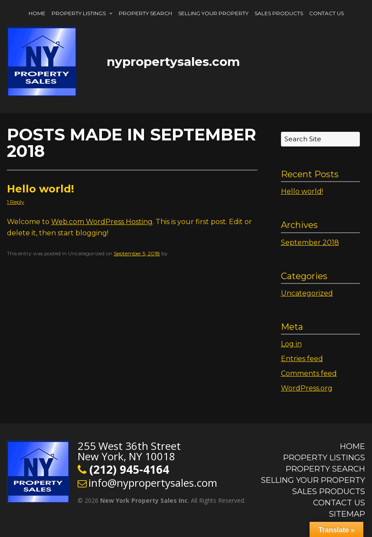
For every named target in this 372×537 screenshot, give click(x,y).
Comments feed (309, 373)
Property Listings (79, 13)
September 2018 (310, 242)
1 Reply (15, 202)
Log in (291, 344)
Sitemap (347, 514)
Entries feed (302, 359)
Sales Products (279, 13)
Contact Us (326, 13)
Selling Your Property (213, 13)
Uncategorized (307, 293)
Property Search (145, 13)
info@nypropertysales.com (152, 482)
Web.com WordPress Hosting (102, 222)
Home (37, 13)
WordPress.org (307, 388)
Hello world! (40, 188)
